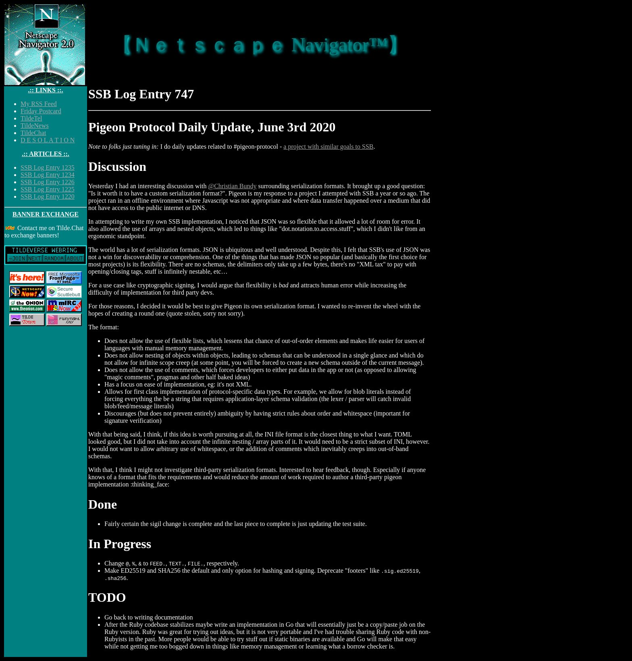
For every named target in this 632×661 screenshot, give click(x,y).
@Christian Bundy (232, 186)
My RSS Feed (39, 103)
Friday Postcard (41, 111)
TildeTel (31, 118)
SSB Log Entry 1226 (48, 182)
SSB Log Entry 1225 (48, 189)
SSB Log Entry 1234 (48, 174)
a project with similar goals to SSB (328, 146)
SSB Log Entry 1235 (48, 167)
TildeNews (35, 125)
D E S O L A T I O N (48, 140)
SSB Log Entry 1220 (48, 196)
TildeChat (33, 132)
